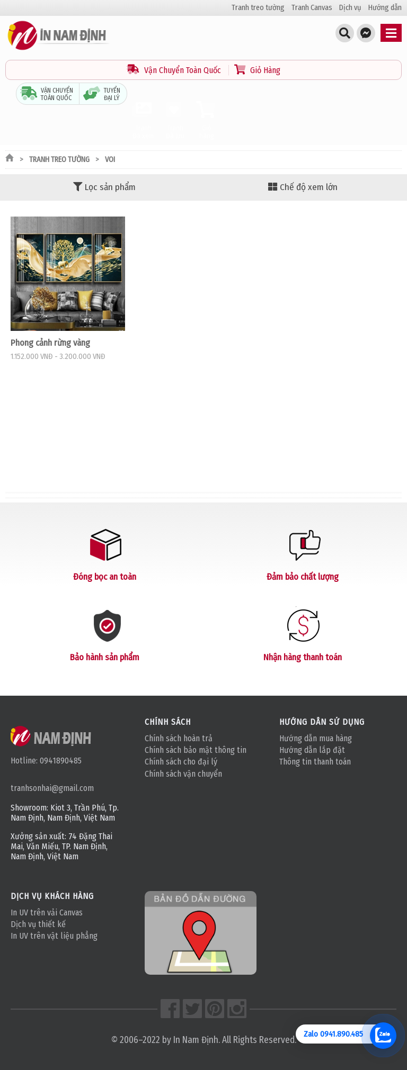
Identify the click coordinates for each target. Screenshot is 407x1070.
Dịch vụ (350, 7)
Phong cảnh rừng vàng (50, 342)
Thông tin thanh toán (315, 762)
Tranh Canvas (311, 7)
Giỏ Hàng (257, 70)
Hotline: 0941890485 (46, 761)
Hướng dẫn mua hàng (315, 738)
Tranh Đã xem (143, 120)
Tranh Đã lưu (175, 120)
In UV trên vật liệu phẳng (54, 936)
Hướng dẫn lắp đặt (312, 750)
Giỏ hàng (207, 120)
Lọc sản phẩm (104, 187)
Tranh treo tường (258, 7)
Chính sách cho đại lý (181, 762)
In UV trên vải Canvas (47, 912)
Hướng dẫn (385, 7)
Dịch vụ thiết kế (38, 924)
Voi (110, 159)
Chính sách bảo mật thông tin (195, 750)
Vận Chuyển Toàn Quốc (175, 70)
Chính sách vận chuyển (183, 774)
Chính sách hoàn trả (179, 738)
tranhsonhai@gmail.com (52, 788)
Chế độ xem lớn (303, 187)
